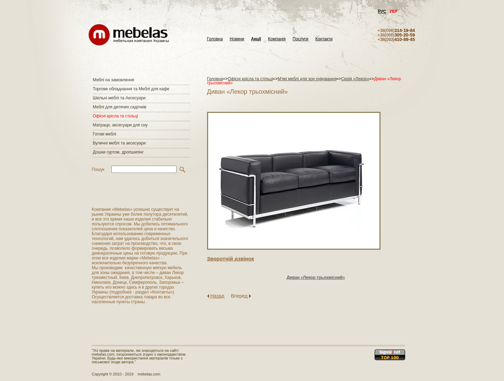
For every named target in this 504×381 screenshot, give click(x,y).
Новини (237, 39)
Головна (215, 39)
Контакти (324, 39)
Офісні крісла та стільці (115, 116)
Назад (217, 296)
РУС (382, 11)
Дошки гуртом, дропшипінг (118, 152)
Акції (256, 39)
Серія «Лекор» (355, 78)
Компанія (277, 39)
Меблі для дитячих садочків (119, 107)
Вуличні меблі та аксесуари (119, 143)
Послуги (300, 39)
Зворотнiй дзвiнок (230, 259)
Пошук (98, 169)
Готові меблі (104, 134)
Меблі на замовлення (113, 79)
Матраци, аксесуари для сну (120, 125)
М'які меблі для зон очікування (307, 78)
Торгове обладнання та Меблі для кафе (131, 88)
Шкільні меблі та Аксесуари (119, 98)
